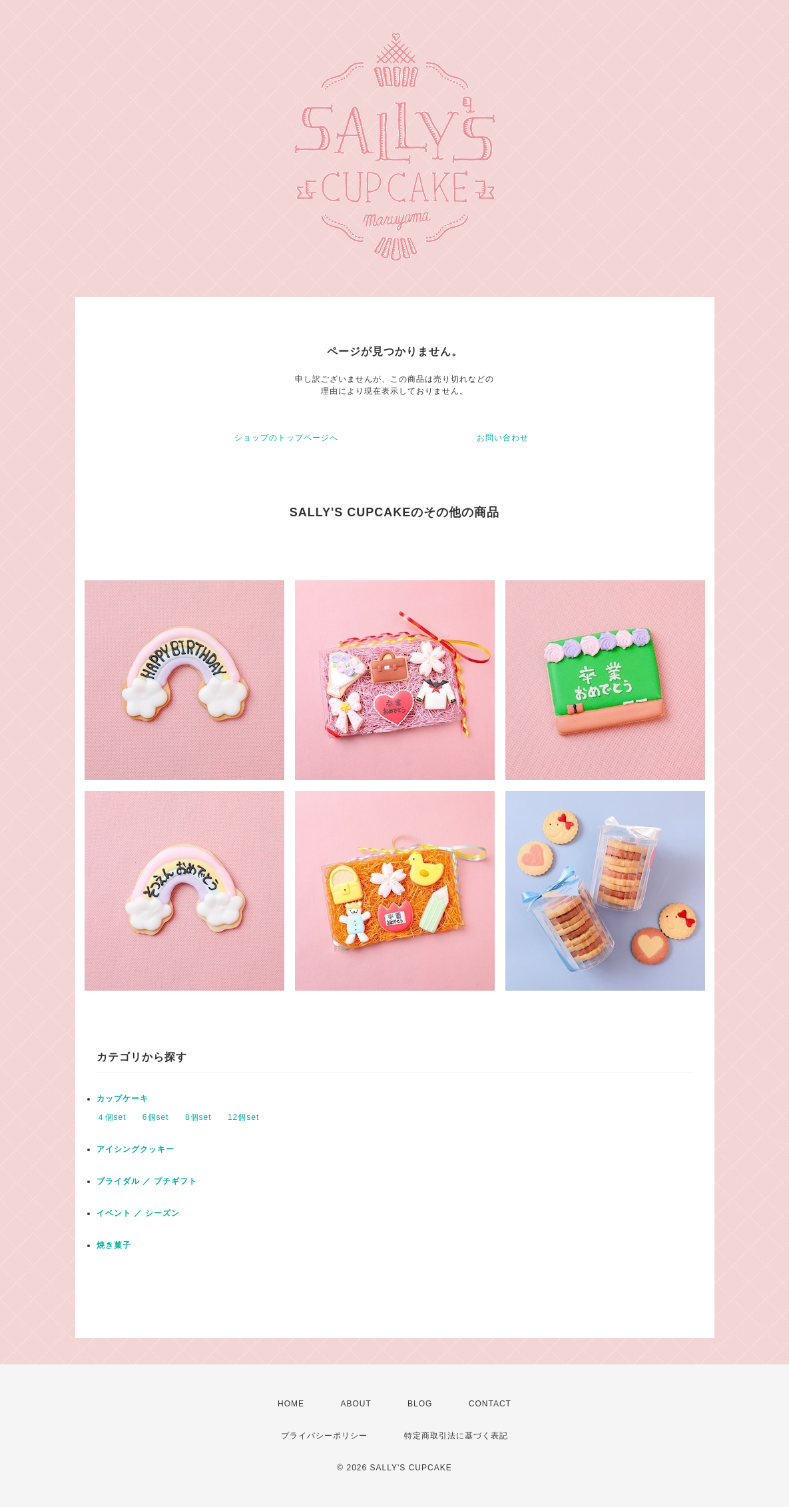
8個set (198, 1117)
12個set (243, 1117)
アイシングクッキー (135, 1149)
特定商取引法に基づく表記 (456, 1435)
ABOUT (355, 1403)
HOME (291, 1403)
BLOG (419, 1403)
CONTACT (490, 1403)
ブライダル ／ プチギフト (147, 1181)
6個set (155, 1117)
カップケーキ (122, 1098)
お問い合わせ (503, 437)
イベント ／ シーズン (138, 1213)
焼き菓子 (114, 1245)
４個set (112, 1117)
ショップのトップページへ (286, 437)
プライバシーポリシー (324, 1435)
